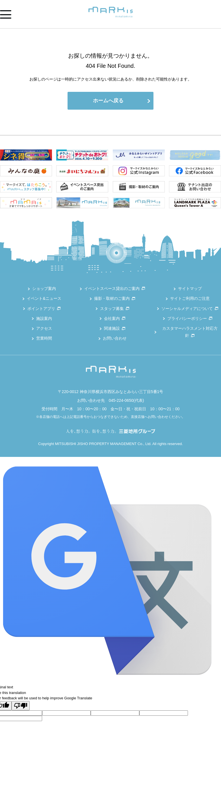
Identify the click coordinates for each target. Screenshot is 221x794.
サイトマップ (190, 288)
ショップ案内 (44, 288)
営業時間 (44, 338)
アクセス (44, 328)
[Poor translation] (21, 705)
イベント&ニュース (44, 298)
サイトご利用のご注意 (190, 298)
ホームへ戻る (108, 100)
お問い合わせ (115, 338)
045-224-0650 (121, 400)
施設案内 (44, 318)
